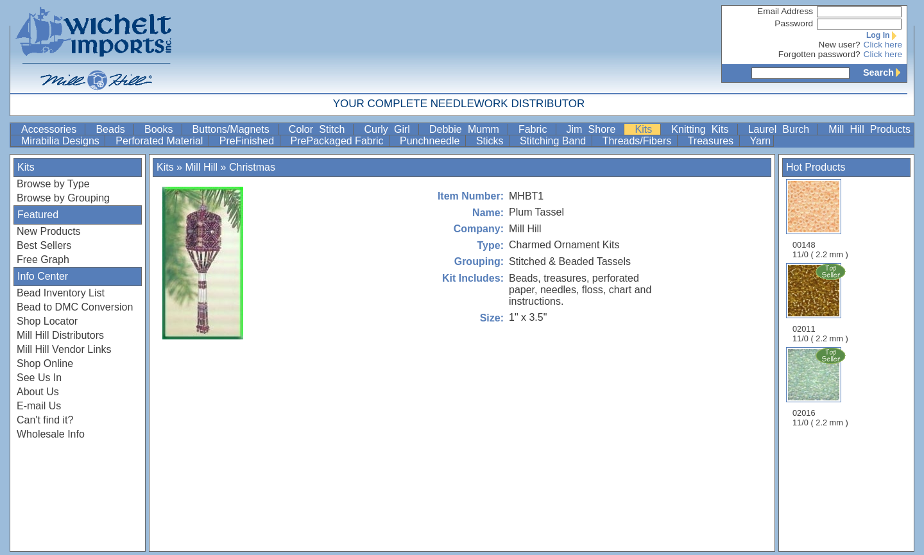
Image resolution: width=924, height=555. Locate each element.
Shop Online (45, 363)
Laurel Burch (782, 129)
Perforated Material (161, 140)
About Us (38, 391)
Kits (646, 129)
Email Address (785, 11)
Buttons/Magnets (234, 129)
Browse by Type (53, 183)
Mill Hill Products (869, 129)
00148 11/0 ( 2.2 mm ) (820, 219)
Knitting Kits (702, 129)
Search (885, 72)
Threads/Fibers (638, 140)
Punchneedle (431, 140)
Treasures (712, 140)
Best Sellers (44, 245)
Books (161, 129)
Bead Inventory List (61, 292)
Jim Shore (594, 129)
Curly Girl (390, 129)
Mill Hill (201, 167)
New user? (839, 44)
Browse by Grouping (63, 197)
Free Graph (43, 259)
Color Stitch (320, 129)
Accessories (51, 129)
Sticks (491, 140)
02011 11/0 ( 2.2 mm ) (821, 302)
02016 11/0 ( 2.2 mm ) (821, 386)
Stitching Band (554, 140)
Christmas (252, 167)
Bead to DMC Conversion (75, 307)
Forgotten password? (819, 54)
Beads (113, 129)
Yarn (760, 140)
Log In (884, 35)
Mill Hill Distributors (60, 335)
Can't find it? (45, 419)
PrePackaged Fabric (338, 140)
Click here (883, 44)
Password (793, 23)
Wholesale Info (51, 434)
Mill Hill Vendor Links (64, 349)
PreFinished (248, 140)
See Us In (39, 377)
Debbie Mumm (467, 129)
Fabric (535, 129)
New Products (49, 231)
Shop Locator (47, 321)
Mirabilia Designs (61, 140)
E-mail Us (39, 405)
